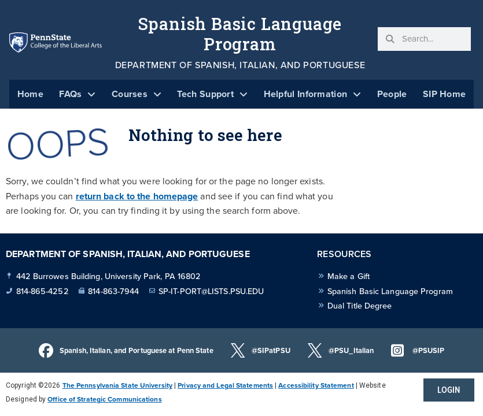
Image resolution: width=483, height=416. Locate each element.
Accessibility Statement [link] (315, 385)
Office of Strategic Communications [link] (104, 399)
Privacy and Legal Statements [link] (225, 385)
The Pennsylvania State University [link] (117, 385)
